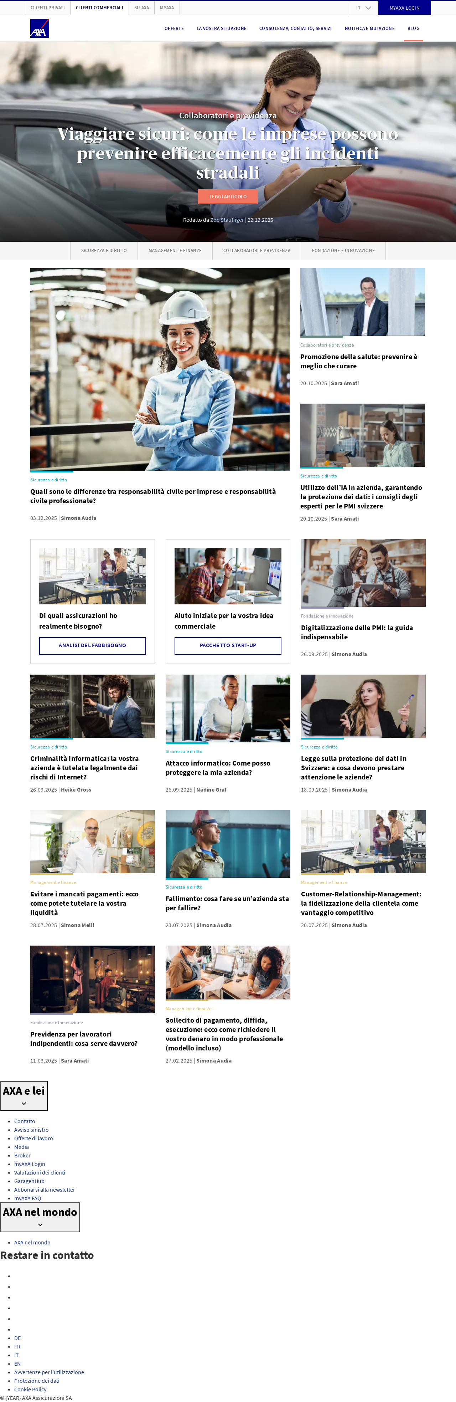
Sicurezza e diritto (104, 250)
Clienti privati (48, 8)
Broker (22, 1155)
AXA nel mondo (32, 1242)
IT (16, 1354)
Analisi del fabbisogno (92, 645)
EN (17, 1363)
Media (21, 1146)
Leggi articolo (228, 196)
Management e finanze (175, 250)
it (363, 8)
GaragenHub (29, 1180)
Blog (413, 28)
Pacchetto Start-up (228, 645)
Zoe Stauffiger (227, 219)
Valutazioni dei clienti (39, 1172)
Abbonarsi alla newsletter (44, 1189)
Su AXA (141, 8)
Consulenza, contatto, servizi (295, 28)
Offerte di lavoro (33, 1138)
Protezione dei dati (36, 1380)
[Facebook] (18, 1275)
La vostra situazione (222, 28)
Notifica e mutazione (370, 28)
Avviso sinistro (31, 1129)
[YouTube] (18, 1307)
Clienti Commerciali (99, 8)
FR (17, 1346)
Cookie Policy (30, 1389)
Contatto (24, 1121)
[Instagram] (18, 1286)
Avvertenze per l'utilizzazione (49, 1372)
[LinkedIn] (18, 1318)
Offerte (174, 28)
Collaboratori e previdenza (228, 116)
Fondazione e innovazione (343, 250)
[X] (18, 1297)
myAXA (167, 8)
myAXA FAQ (27, 1198)
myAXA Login (29, 1163)
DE (17, 1337)
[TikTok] (18, 1329)
